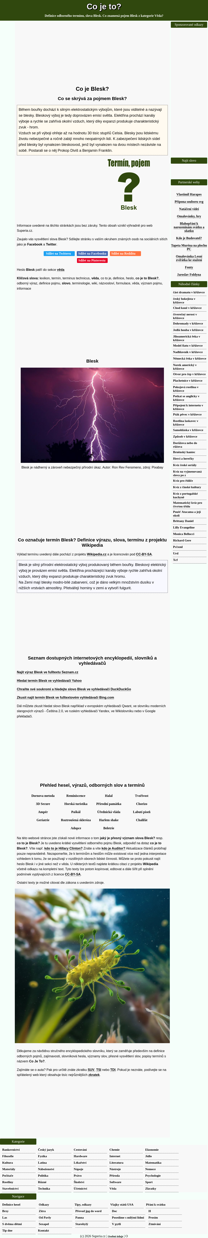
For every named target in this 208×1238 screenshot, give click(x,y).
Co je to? (104, 6)
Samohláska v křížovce (188, 430)
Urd (175, 553)
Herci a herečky (183, 458)
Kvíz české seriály (185, 465)
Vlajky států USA (121, 1204)
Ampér (43, 812)
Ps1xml (178, 547)
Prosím (153, 1217)
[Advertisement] (92, 53)
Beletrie (108, 828)
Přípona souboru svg (189, 201)
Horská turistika (75, 804)
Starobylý (81, 1224)
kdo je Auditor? (113, 848)
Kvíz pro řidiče (183, 480)
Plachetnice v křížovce (187, 380)
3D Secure (43, 804)
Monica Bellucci (183, 534)
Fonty (189, 267)
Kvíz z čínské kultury (187, 487)
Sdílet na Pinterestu (92, 260)
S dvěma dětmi (12, 1224)
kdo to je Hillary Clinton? (63, 848)
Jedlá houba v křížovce (188, 330)
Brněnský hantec (184, 452)
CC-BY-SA (144, 554)
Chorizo (141, 804)
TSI (98, 1070)
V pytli (116, 1224)
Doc (114, 1211)
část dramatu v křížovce (189, 292)
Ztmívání (154, 1224)
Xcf (175, 559)
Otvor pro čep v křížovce (189, 374)
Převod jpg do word (88, 1211)
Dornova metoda (42, 795)
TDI (113, 1070)
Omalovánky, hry (189, 216)
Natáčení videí (189, 209)
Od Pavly (45, 1217)
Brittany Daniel (183, 521)
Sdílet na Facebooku (92, 253)
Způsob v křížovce (185, 436)
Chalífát (141, 820)
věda (60, 269)
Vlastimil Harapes (189, 194)
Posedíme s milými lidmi (128, 1217)
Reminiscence (75, 795)
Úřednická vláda (108, 812)
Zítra (42, 1211)
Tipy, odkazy (83, 1204)
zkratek (94, 1075)
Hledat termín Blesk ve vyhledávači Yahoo (49, 680)
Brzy (5, 1211)
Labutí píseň (142, 812)
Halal (109, 795)
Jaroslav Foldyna (189, 274)
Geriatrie (43, 820)
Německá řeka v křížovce (189, 358)
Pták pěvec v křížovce (187, 414)
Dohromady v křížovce (188, 323)
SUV (91, 1070)
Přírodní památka (108, 804)
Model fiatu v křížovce (188, 345)
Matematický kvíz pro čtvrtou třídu (187, 504)
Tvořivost (141, 795)
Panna (79, 1217)
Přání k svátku (155, 1204)
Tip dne (7, 1230)
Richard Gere (182, 540)
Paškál (75, 812)
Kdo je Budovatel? (189, 238)
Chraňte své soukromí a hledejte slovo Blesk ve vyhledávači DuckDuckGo (74, 689)
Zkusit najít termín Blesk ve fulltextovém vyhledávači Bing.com (65, 697)
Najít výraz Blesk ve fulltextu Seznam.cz (47, 672)
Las (4, 1217)
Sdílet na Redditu (125, 253)
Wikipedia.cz (96, 554)
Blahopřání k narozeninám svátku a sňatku (189, 227)
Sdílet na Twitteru (59, 253)
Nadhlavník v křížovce (188, 352)
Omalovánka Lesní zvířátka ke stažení (189, 258)
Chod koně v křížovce (187, 308)
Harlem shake (109, 820)
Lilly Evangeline (184, 527)
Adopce (76, 828)
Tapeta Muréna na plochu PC (189, 247)
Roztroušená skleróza (76, 820)
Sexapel (44, 1224)
